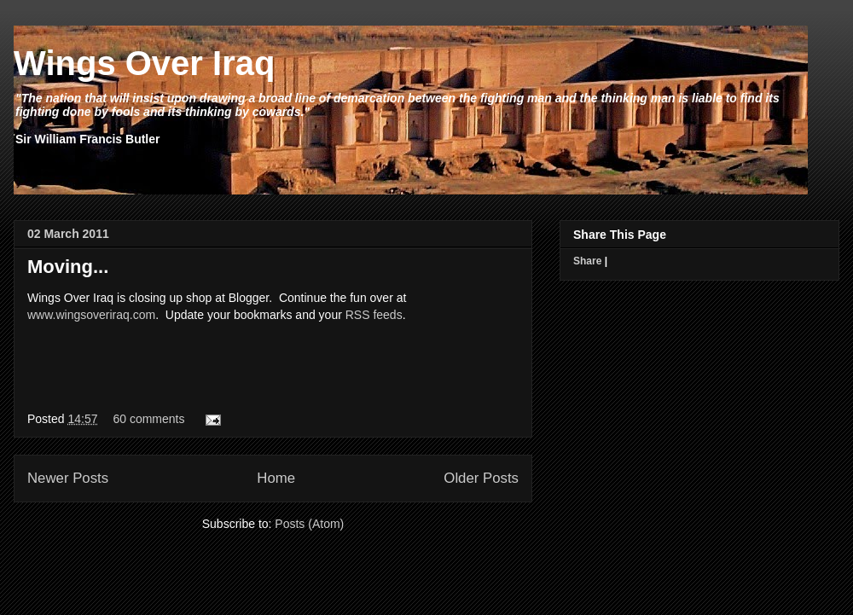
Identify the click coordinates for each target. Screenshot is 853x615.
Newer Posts (67, 478)
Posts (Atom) (309, 524)
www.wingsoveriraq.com (91, 315)
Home (276, 478)
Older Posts (481, 478)
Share (587, 261)
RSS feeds (374, 315)
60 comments (148, 419)
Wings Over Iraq (144, 63)
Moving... (67, 266)
